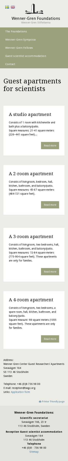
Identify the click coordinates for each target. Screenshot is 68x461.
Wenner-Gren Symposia (20, 39)
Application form (20, 391)
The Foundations (16, 31)
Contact (10, 64)
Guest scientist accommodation (25, 56)
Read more (50, 145)
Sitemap (34, 451)
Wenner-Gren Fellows (19, 47)
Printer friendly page (53, 401)
